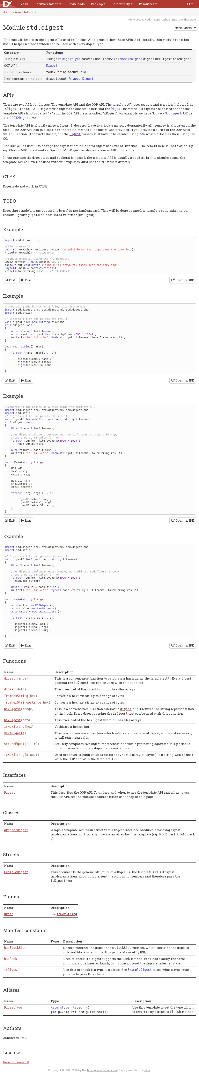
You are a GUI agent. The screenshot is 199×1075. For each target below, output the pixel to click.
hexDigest (12, 709)
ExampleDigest (16, 872)
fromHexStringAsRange (22, 702)
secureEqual (14, 744)
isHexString (14, 727)
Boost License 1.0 (16, 1062)
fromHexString (16, 696)
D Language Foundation (102, 1070)
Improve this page (184, 19)
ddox (147, 1070)
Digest (9, 792)
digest (9, 678)
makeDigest (13, 733)
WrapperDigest (16, 830)
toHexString (14, 755)
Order (8, 914)
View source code (140, 19)
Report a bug (162, 19)
